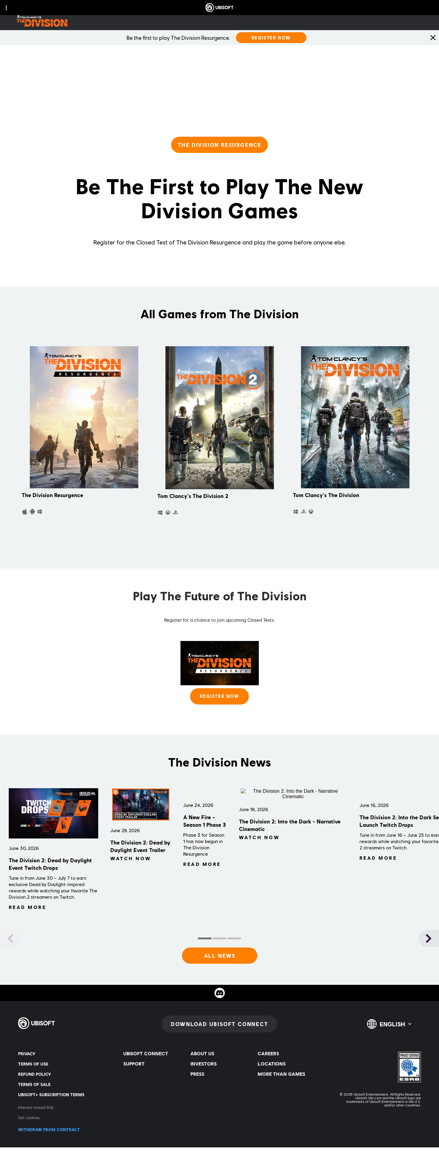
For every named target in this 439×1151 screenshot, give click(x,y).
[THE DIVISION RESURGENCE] (219, 145)
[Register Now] (271, 37)
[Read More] (27, 919)
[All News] (219, 959)
